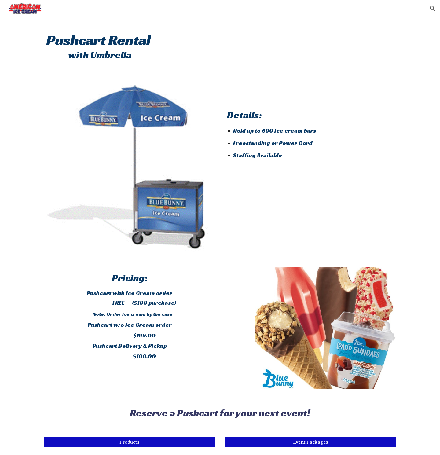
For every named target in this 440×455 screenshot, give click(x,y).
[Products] (129, 442)
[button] (432, 8)
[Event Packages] (310, 442)
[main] (145, 43)
